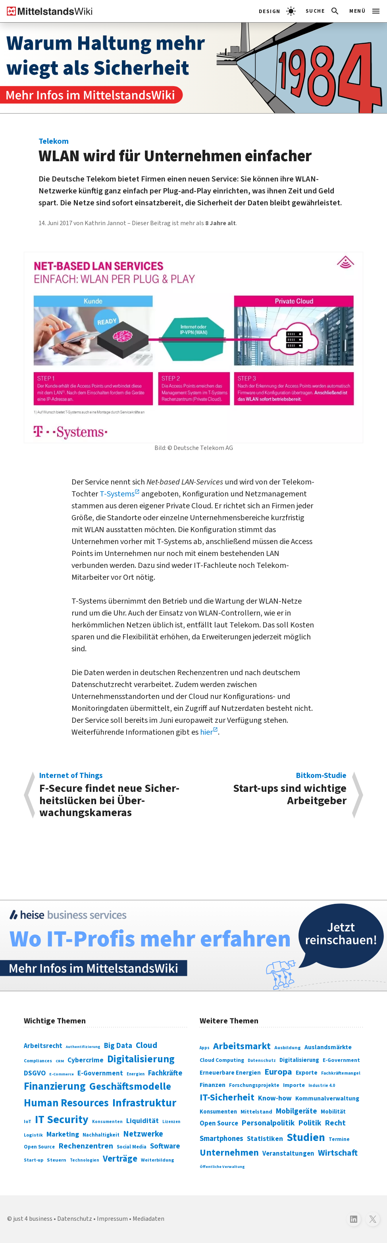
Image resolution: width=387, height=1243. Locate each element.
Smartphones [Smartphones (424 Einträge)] (221, 1138)
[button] (323, 11)
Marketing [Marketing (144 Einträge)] (62, 1134)
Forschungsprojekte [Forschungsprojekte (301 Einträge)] (254, 1085)
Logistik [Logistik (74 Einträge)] (33, 1135)
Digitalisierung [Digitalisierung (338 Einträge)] (141, 1059)
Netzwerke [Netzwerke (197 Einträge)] (143, 1134)
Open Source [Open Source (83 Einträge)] (39, 1146)
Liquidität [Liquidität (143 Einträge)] (142, 1121)
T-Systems (117, 494)
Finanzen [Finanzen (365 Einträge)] (212, 1085)
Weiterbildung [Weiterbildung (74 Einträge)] (157, 1160)
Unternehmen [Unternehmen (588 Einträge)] (229, 1152)
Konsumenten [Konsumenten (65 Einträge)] (107, 1122)
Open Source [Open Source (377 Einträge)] (219, 1123)
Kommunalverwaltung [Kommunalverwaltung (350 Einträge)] (327, 1098)
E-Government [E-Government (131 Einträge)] (100, 1073)
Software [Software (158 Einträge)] (165, 1146)
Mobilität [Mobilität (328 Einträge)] (333, 1112)
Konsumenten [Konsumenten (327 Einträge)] (218, 1112)
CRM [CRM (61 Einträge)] (60, 1061)
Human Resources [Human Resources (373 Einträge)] (66, 1103)
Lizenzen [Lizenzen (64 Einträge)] (171, 1122)
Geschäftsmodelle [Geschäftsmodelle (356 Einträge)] (130, 1086)
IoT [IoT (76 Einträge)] (27, 1121)
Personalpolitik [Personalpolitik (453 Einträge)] (268, 1123)
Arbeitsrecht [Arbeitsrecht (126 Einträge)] (43, 1046)
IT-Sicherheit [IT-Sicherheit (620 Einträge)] (227, 1097)
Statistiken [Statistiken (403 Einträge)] (265, 1139)
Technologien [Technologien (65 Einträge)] (84, 1160)
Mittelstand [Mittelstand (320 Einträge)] (256, 1112)
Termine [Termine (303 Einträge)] (339, 1139)
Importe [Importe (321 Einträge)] (294, 1085)
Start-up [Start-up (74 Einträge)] (33, 1160)
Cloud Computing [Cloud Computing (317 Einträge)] (222, 1060)
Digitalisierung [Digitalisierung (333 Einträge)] (299, 1060)
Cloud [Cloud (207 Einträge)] (146, 1045)
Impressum (112, 1218)
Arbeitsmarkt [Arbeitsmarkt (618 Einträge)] (242, 1046)
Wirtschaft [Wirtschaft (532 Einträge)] (338, 1152)
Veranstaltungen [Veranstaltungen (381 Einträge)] (288, 1153)
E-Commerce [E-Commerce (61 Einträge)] (61, 1074)
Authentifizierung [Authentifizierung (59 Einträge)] (83, 1047)
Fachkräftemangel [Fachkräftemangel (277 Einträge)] (340, 1073)
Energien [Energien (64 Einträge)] (135, 1074)
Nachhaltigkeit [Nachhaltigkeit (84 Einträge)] (101, 1135)
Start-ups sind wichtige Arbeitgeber (274, 790)
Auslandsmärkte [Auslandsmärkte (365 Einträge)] (328, 1047)
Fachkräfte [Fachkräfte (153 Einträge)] (165, 1073)
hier (206, 732)
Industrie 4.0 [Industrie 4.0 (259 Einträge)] (321, 1086)
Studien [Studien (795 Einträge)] (306, 1137)
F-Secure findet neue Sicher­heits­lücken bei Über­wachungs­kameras (112, 795)
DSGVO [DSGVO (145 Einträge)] (35, 1073)
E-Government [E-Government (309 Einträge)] (341, 1060)
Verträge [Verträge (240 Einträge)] (120, 1158)
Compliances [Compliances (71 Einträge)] (38, 1061)
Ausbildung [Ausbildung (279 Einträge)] (287, 1047)
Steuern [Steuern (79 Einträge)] (56, 1160)
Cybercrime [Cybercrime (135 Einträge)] (85, 1060)
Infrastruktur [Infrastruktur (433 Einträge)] (144, 1103)
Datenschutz (74, 1218)
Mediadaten (148, 1218)
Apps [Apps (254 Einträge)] (205, 1048)
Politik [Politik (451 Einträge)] (310, 1123)
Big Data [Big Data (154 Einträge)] (118, 1045)
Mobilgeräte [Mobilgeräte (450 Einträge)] (296, 1111)
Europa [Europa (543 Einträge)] (278, 1071)
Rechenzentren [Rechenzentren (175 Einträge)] (85, 1146)
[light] (277, 11)
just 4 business (32, 1218)
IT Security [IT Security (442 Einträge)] (62, 1119)
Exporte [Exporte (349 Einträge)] (307, 1072)
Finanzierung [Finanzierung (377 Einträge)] (55, 1086)
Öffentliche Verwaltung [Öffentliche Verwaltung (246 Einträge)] (222, 1167)
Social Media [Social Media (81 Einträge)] (131, 1146)
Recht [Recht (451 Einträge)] (335, 1123)
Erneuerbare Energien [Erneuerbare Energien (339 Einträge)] (230, 1073)
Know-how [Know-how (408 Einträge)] (275, 1098)
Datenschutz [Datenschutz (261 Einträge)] (262, 1060)
